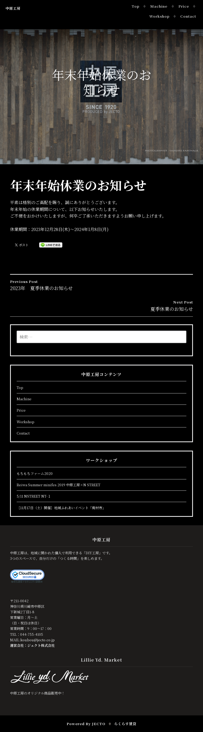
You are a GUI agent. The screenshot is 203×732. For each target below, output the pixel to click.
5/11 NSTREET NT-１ (34, 496)
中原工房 (13, 8)
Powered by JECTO (86, 723)
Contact (188, 16)
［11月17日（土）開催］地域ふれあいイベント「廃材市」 (61, 507)
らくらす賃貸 (125, 723)
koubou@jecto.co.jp (37, 639)
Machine (158, 6)
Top (135, 6)
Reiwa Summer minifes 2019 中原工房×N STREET (58, 484)
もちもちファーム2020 (35, 473)
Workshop (159, 16)
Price (183, 6)
